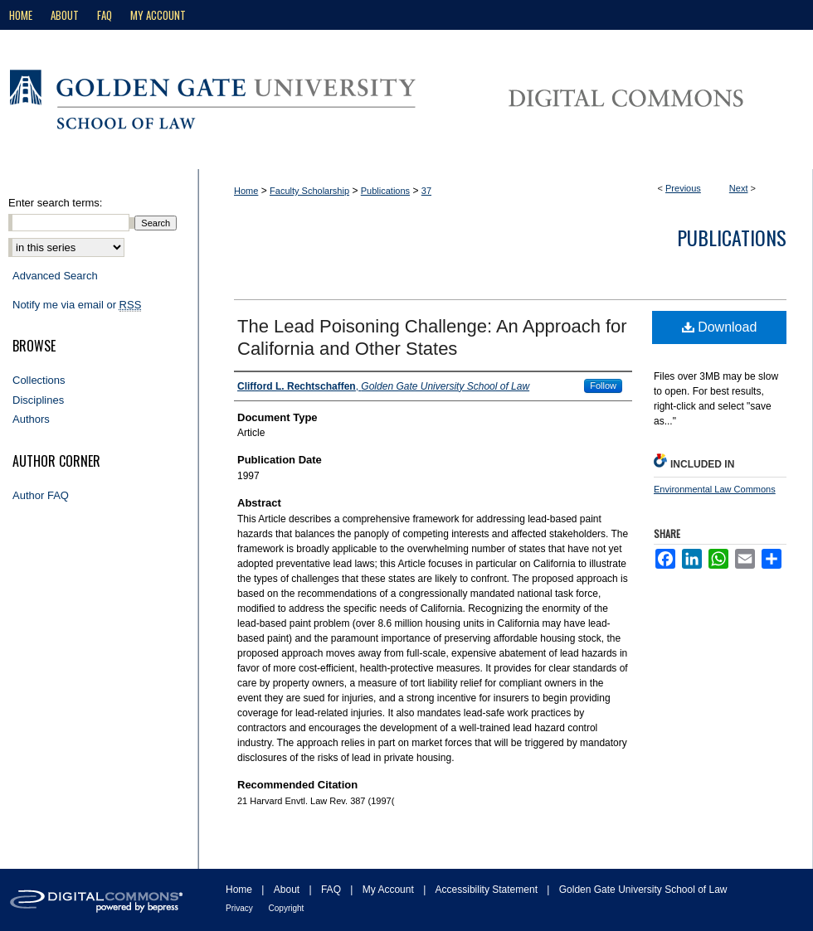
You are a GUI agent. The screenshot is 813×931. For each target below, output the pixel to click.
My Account (389, 889)
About (288, 889)
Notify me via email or (76, 305)
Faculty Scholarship (309, 191)
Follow (603, 385)
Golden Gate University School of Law (643, 889)
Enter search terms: (55, 202)
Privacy (241, 908)
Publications (385, 191)
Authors (31, 419)
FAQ (332, 889)
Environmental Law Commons (715, 489)
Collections (39, 380)
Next (738, 188)
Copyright (286, 908)
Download (719, 327)
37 (426, 191)
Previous (683, 188)
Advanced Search (55, 275)
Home (246, 191)
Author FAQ (40, 495)
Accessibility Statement (488, 889)
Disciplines (38, 400)
